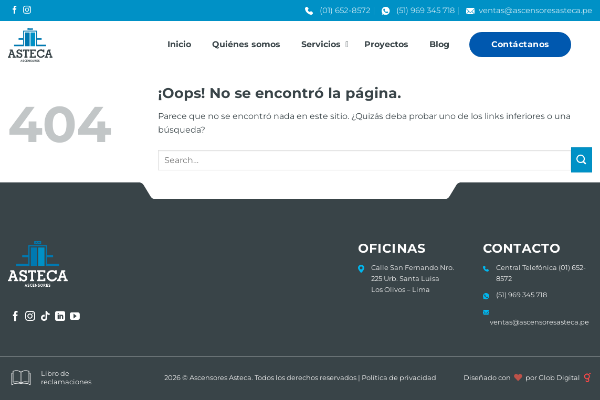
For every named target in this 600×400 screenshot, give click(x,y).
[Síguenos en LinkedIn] (60, 316)
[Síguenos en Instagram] (27, 10)
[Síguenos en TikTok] (45, 316)
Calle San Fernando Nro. (412, 267)
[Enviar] (581, 160)
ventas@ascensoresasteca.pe (535, 10)
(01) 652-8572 (345, 10)
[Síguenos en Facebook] (14, 10)
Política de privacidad (399, 377)
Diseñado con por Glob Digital (528, 377)
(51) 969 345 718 (425, 10)
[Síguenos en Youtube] (75, 316)
